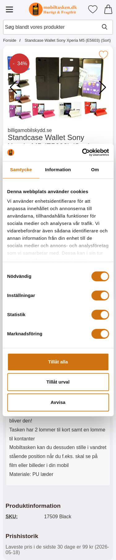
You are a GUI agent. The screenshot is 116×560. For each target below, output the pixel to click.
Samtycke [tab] (21, 169)
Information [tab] (58, 169)
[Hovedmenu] (9, 9)
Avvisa (58, 402)
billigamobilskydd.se (30, 130)
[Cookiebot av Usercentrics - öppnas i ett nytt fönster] (82, 152)
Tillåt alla (58, 361)
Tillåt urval (58, 381)
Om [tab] (95, 169)
